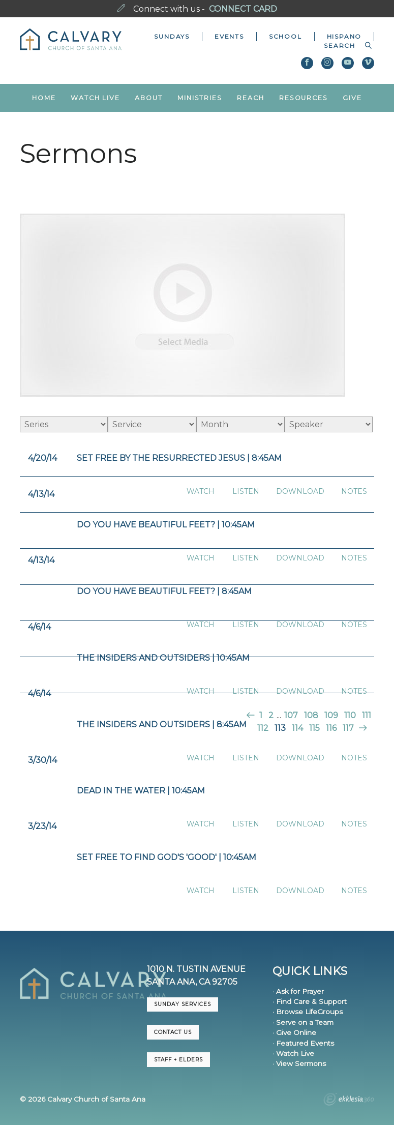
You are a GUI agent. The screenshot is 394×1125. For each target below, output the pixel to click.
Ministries (199, 98)
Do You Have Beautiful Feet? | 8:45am (164, 591)
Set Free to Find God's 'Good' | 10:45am (166, 857)
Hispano (344, 36)
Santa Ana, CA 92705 (192, 982)
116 (331, 728)
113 (280, 728)
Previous (251, 715)
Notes (354, 491)
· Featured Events (303, 1043)
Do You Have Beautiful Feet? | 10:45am (166, 524)
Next (362, 728)
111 (366, 715)
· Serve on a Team (303, 1022)
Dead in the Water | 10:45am (141, 790)
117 (348, 728)
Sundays (172, 36)
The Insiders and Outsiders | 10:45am (163, 658)
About (148, 98)
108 (311, 715)
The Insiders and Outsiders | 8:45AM (162, 724)
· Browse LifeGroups (307, 1012)
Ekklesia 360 (348, 1100)
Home (44, 98)
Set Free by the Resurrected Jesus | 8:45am (179, 458)
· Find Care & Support (309, 1001)
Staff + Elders (178, 1059)
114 (297, 728)
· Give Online (294, 1032)
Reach (250, 98)
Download (300, 491)
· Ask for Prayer (298, 991)
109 (331, 715)
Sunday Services (182, 1004)
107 (291, 715)
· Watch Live (293, 1053)
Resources (303, 98)
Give (352, 98)
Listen (245, 491)
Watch (201, 491)
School (285, 36)
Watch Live (95, 98)
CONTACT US (173, 1032)
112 (262, 728)
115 (314, 728)
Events (229, 36)
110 (350, 715)
